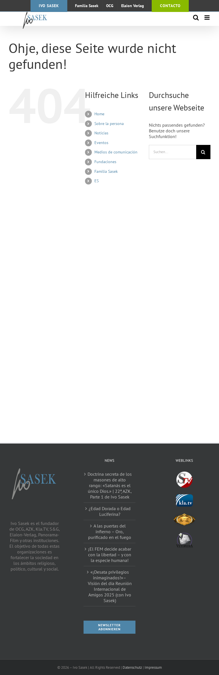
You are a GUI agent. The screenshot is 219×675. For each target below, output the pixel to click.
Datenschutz (132, 667)
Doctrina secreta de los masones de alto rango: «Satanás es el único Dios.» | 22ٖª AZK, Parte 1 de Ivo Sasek (110, 485)
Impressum (153, 667)
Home (99, 113)
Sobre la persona (109, 123)
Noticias (101, 133)
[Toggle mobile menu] (207, 17)
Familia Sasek (106, 171)
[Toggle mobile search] (196, 17)
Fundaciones (105, 161)
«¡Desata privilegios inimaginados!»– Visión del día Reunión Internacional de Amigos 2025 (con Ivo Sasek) (110, 586)
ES (96, 180)
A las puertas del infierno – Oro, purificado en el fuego (109, 531)
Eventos (101, 142)
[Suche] (203, 152)
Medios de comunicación (115, 152)
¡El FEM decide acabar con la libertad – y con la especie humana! (109, 554)
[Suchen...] (172, 152)
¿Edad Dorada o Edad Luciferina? (110, 511)
